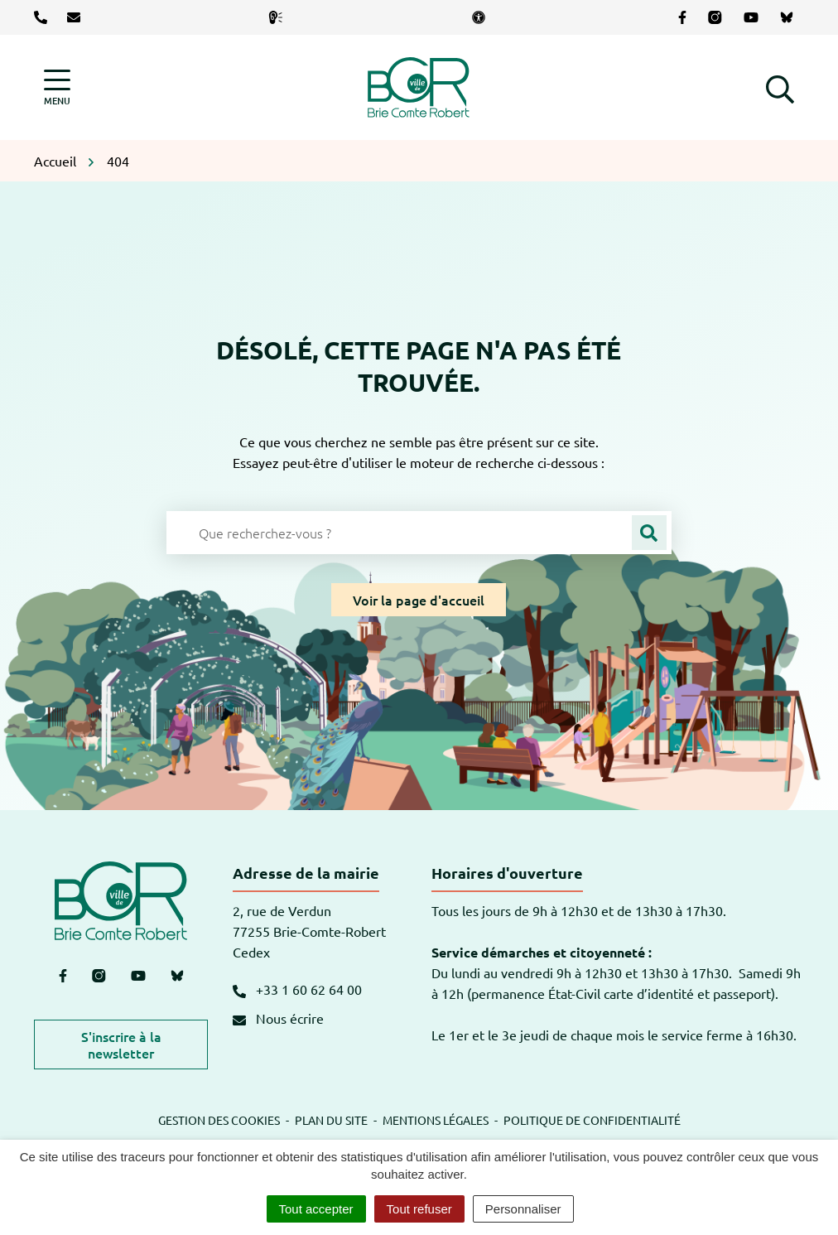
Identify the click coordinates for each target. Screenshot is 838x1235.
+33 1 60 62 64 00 (297, 989)
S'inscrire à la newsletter (121, 1044)
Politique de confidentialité (592, 1119)
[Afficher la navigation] (57, 87)
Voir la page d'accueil (418, 600)
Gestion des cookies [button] (219, 1119)
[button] (780, 87)
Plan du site (331, 1119)
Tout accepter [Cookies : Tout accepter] (316, 1209)
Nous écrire (278, 1018)
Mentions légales (436, 1119)
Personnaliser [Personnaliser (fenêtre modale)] (523, 1209)
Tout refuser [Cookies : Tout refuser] (419, 1209)
